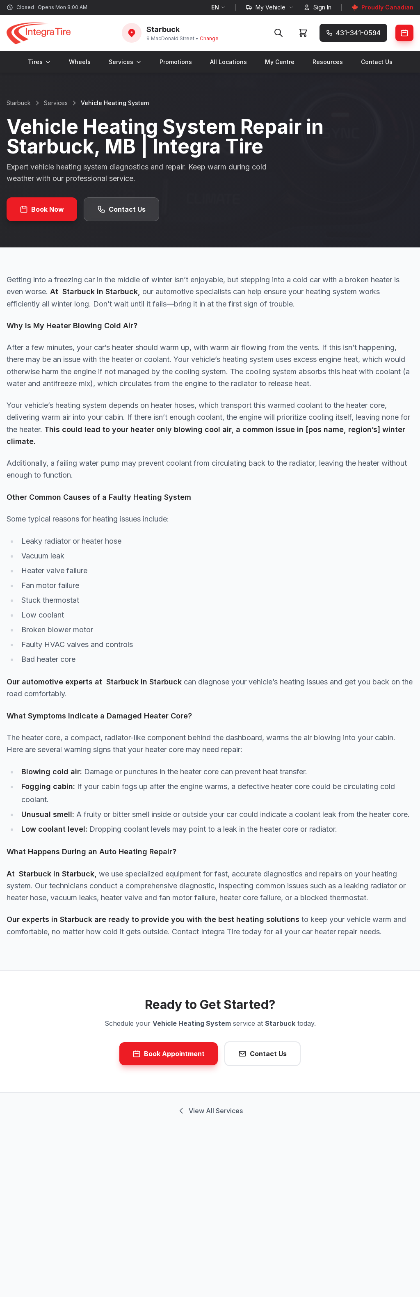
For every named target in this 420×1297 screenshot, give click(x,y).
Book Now (42, 209)
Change (209, 38)
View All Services (210, 1111)
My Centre (279, 61)
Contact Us (377, 61)
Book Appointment (168, 1054)
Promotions (176, 61)
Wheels (80, 61)
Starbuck (19, 102)
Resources (328, 61)
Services (125, 61)
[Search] (278, 33)
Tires (39, 61)
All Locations (228, 61)
